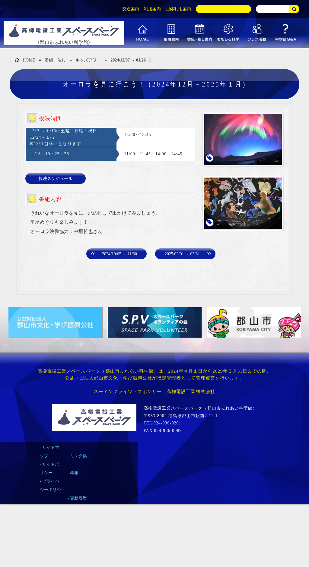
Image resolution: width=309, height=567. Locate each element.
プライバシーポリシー (50, 489)
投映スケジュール (55, 178)
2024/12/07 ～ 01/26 (128, 60)
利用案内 (152, 9)
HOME (25, 60)
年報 (74, 473)
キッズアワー (88, 60)
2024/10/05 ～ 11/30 (119, 254)
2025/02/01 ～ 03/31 (182, 254)
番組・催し (55, 60)
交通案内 (130, 9)
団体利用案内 (178, 9)
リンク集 (78, 456)
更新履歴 (78, 498)
